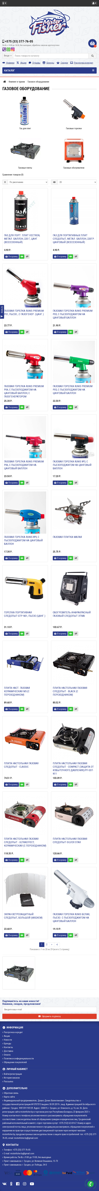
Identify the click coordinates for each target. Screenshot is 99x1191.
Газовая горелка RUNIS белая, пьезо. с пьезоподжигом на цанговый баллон (71, 918)
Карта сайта (8, 1097)
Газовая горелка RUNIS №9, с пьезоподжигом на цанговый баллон (23, 540)
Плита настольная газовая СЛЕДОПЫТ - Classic (21, 765)
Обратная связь (10, 1093)
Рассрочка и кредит (81, 62)
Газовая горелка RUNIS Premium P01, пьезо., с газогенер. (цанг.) (24, 312)
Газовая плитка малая (67, 536)
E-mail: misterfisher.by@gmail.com (18, 1153)
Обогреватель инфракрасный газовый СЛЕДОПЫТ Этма (72, 614)
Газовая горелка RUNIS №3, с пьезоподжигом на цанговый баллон (72, 465)
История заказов (11, 1077)
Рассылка (7, 1081)
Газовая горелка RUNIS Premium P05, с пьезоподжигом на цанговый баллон (72, 390)
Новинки (8, 62)
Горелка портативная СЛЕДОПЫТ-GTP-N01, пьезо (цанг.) (24, 614)
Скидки (62, 62)
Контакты (7, 1047)
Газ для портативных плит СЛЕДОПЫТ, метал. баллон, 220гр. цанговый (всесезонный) (74, 239)
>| (57, 944)
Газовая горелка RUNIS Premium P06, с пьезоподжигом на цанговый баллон (24, 465)
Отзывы (34, 62)
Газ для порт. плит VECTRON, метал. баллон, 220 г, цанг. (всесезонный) (22, 239)
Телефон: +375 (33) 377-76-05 (16, 1150)
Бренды (48, 62)
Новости (7, 1040)
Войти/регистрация (12, 1074)
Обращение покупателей (14, 1062)
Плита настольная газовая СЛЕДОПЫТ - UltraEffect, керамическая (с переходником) (25, 842)
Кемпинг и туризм (17, 81)
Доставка (7, 1051)
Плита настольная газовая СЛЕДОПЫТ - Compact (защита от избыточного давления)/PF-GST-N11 (73, 768)
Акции (21, 62)
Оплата (6, 1055)
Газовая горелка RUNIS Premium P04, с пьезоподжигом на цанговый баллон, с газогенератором (24, 391)
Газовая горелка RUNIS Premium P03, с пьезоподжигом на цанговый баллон (72, 314)
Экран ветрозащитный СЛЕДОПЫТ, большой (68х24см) (23, 916)
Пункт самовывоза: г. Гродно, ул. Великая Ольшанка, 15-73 (30, 1161)
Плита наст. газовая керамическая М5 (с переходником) (17, 691)
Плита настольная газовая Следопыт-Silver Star (70, 840)
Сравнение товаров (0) (12, 174)
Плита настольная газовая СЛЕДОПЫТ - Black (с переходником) (70, 691)
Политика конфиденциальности (18, 1058)
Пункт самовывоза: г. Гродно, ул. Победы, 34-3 (24, 1165)
